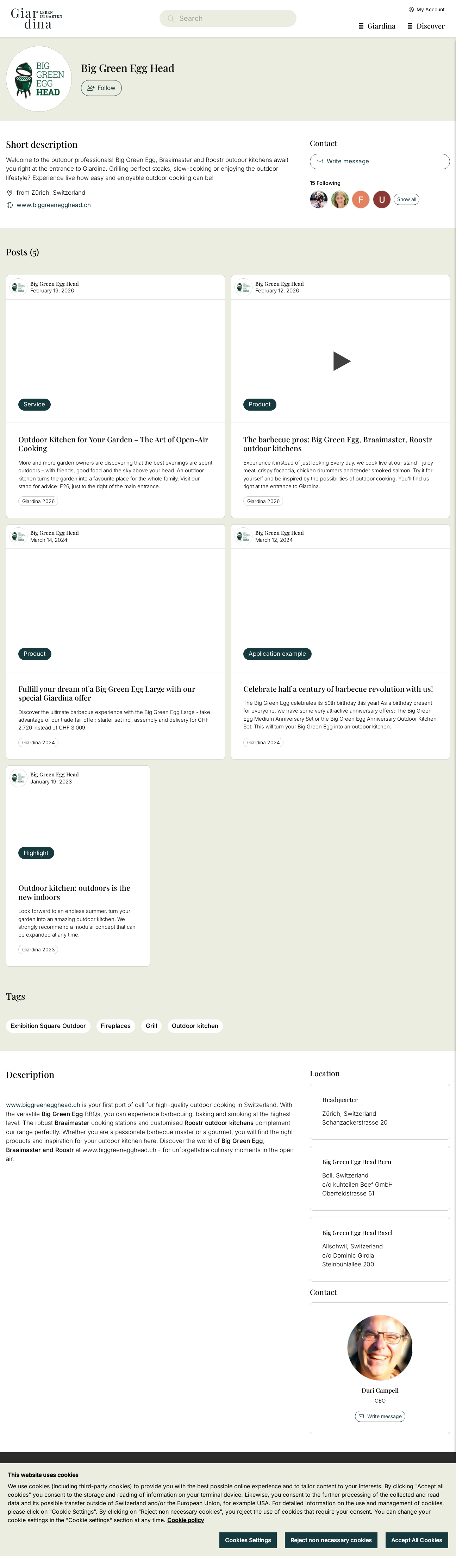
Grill (151, 1025)
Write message (342, 161)
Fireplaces (116, 1025)
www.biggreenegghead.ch (48, 205)
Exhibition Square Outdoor (48, 1025)
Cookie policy (185, 1520)
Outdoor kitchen (195, 1025)
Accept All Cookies (417, 1540)
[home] (36, 18)
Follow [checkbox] (101, 87)
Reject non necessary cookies (331, 1540)
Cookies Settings (248, 1540)
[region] (228, 1509)
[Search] (228, 18)
